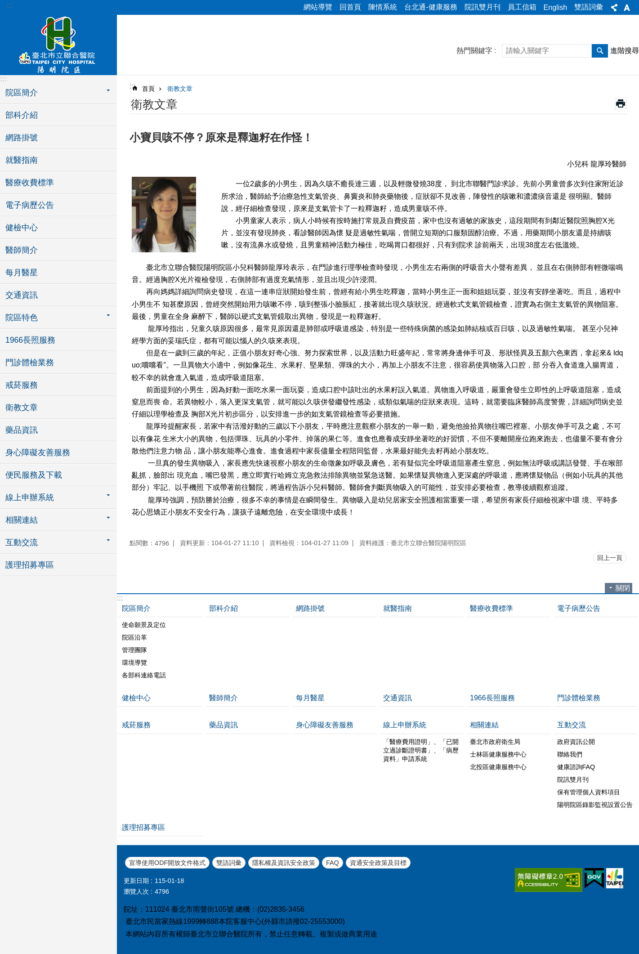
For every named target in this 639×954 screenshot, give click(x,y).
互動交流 (571, 725)
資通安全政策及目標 (378, 862)
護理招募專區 (29, 564)
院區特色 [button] (21, 317)
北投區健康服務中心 (498, 766)
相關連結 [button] (21, 519)
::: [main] (132, 86)
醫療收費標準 (29, 182)
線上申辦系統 (404, 725)
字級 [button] (626, 7)
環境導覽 (134, 662)
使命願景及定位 (144, 624)
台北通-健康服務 (430, 7)
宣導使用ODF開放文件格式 (167, 862)
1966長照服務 (30, 340)
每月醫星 (21, 272)
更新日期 (136, 880)
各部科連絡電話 (144, 675)
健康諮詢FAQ (576, 766)
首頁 (148, 88)
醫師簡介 (21, 250)
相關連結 (484, 725)
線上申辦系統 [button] (29, 497)
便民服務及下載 (33, 474)
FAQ (332, 862)
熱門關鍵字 (474, 50)
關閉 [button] (623, 588)
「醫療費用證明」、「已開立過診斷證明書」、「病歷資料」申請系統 (421, 750)
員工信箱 (522, 7)
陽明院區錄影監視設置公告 (595, 804)
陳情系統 (382, 7)
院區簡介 (136, 608)
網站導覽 (318, 7)
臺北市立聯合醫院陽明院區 (58, 43)
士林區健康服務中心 (498, 754)
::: (10, 5)
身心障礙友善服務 (37, 452)
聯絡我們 (569, 754)
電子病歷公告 (29, 205)
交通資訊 (21, 295)
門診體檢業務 (29, 362)
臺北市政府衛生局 (495, 741)
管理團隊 (134, 650)
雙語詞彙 (588, 7)
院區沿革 (134, 637)
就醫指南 (21, 160)
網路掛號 (21, 137)
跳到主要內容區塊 (4, 4)
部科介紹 (21, 115)
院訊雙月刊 (482, 7)
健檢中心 (21, 227)
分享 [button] (614, 7)
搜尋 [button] (600, 51)
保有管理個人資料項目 (588, 792)
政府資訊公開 (576, 741)
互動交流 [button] (21, 542)
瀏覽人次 (136, 891)
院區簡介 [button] (21, 92)
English (555, 7)
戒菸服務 (21, 385)
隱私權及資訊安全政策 (283, 862)
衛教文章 (21, 407)
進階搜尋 (624, 50)
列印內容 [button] (620, 103)
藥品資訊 (21, 429)
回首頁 (350, 7)
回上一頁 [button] (609, 557)
